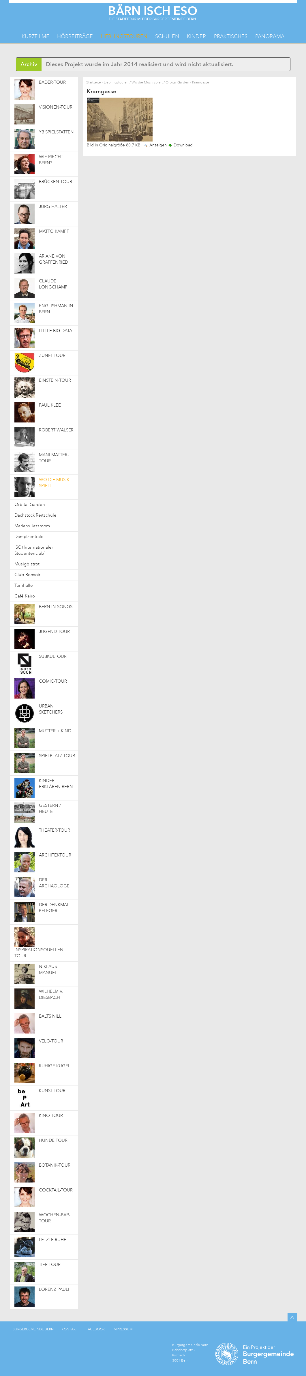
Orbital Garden (177, 82)
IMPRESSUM (123, 1329)
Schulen (167, 36)
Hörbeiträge (75, 36)
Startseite (93, 82)
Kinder (196, 36)
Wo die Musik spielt (147, 82)
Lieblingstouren (124, 36)
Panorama (269, 36)
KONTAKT (69, 1329)
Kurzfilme (35, 36)
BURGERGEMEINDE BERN (33, 1329)
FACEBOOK (95, 1329)
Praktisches (230, 36)
